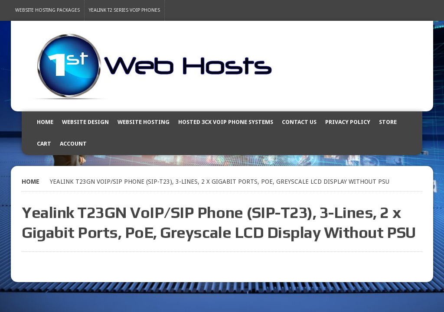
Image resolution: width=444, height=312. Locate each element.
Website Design (85, 122)
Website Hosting (144, 122)
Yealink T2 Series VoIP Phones (124, 10)
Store (388, 122)
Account (73, 143)
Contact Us (299, 122)
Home (45, 122)
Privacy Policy (347, 122)
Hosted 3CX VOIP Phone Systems (225, 122)
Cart (44, 143)
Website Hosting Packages (47, 10)
